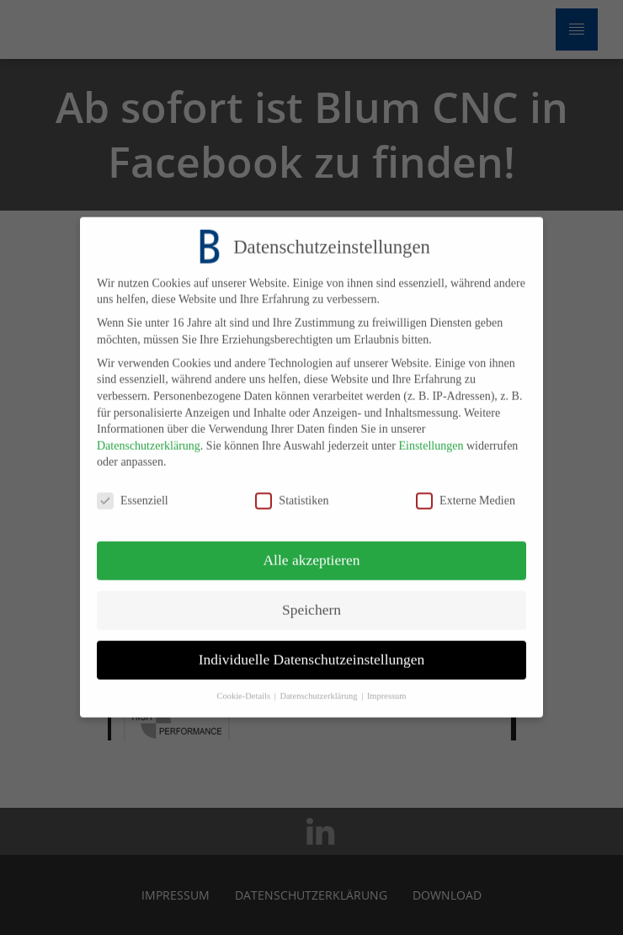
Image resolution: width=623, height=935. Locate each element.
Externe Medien (465, 491)
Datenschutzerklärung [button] (319, 686)
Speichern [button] (311, 599)
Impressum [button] (387, 686)
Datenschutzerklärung (148, 436)
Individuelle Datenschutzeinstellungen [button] (312, 649)
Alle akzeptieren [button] (311, 550)
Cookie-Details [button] (244, 686)
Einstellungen (430, 436)
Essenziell (132, 491)
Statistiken (291, 491)
